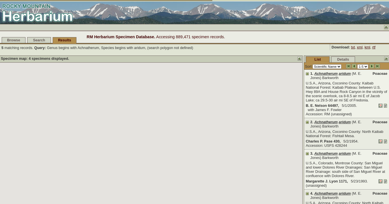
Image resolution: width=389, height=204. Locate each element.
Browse (13, 40)
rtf (373, 47)
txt (353, 47)
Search (39, 40)
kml (367, 47)
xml (360, 47)
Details (301, 59)
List (275, 59)
